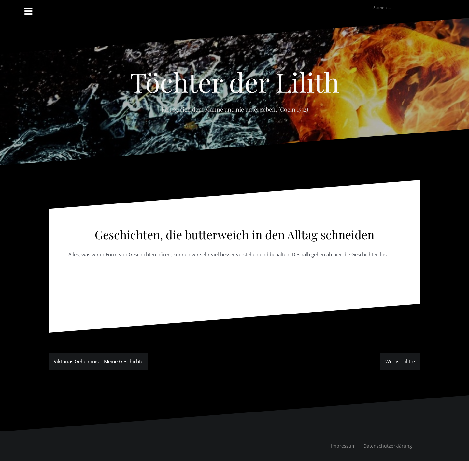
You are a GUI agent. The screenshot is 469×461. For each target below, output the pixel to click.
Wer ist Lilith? (400, 361)
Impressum (343, 446)
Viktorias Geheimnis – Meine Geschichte (98, 361)
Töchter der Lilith (234, 82)
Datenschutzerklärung (387, 446)
